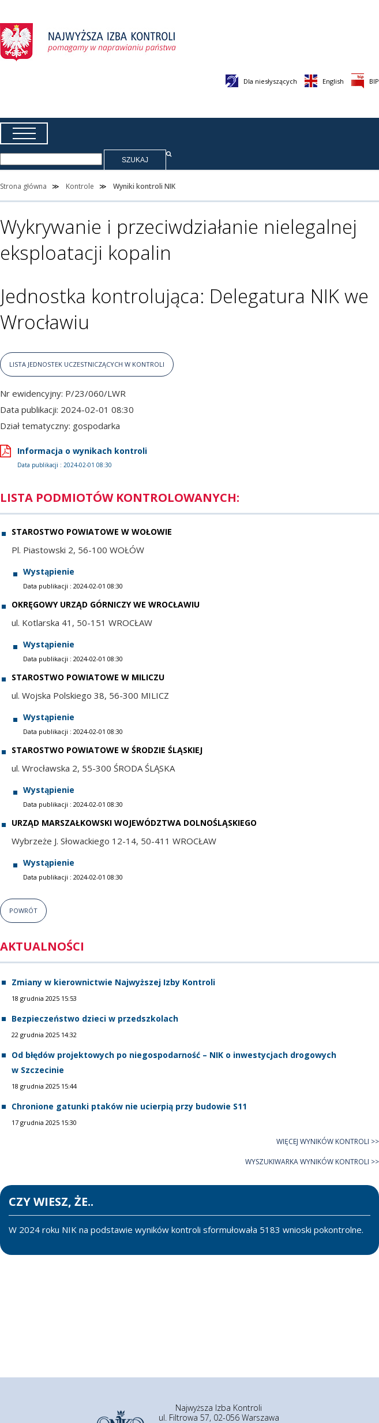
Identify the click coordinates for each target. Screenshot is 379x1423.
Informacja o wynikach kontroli (73, 457)
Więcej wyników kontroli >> (327, 1141)
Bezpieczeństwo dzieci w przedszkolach (95, 1018)
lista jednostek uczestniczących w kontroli (86, 364)
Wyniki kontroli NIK (144, 186)
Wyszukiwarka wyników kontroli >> (312, 1162)
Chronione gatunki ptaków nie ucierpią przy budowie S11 (129, 1106)
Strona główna (23, 186)
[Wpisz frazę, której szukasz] (51, 159)
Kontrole (80, 186)
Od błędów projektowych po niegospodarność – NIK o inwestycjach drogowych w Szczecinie (174, 1062)
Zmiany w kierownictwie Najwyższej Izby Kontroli (113, 982)
